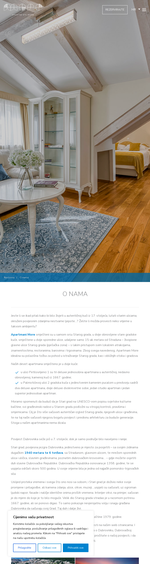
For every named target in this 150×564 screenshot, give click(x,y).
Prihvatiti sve (76, 548)
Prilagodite (24, 548)
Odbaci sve (49, 548)
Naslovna (9, 277)
